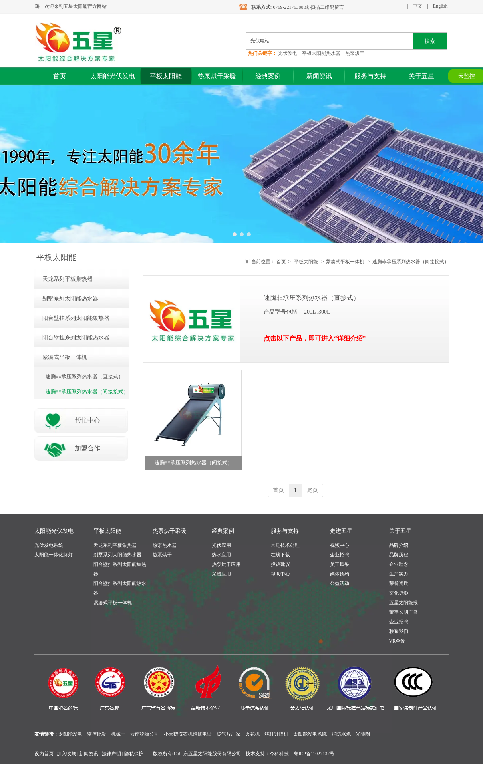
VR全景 (397, 641)
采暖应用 (221, 574)
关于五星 (400, 531)
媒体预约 (339, 574)
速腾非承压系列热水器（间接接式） (410, 261)
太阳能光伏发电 (54, 531)
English (440, 6)
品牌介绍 (398, 545)
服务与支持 (285, 531)
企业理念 (398, 564)
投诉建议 (280, 564)
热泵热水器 (165, 545)
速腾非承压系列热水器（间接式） (194, 463)
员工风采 (339, 564)
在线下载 (280, 555)
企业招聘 (339, 555)
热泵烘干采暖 (169, 531)
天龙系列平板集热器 (115, 545)
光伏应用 (221, 545)
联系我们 (398, 631)
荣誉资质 (398, 583)
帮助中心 (280, 574)
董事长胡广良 (403, 612)
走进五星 (341, 531)
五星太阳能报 (403, 602)
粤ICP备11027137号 (314, 753)
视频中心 (339, 545)
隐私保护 (133, 753)
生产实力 (398, 574)
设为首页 (44, 753)
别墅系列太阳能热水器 (117, 555)
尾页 (312, 490)
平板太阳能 (306, 261)
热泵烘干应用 (226, 564)
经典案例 (223, 531)
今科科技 (279, 753)
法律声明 (111, 753)
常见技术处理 (285, 545)
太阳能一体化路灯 (53, 555)
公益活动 (339, 583)
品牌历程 (398, 555)
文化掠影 (398, 593)
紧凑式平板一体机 (345, 261)
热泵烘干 (162, 555)
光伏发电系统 (48, 545)
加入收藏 (66, 753)
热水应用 (221, 555)
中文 (417, 6)
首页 (281, 261)
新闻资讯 (88, 753)
